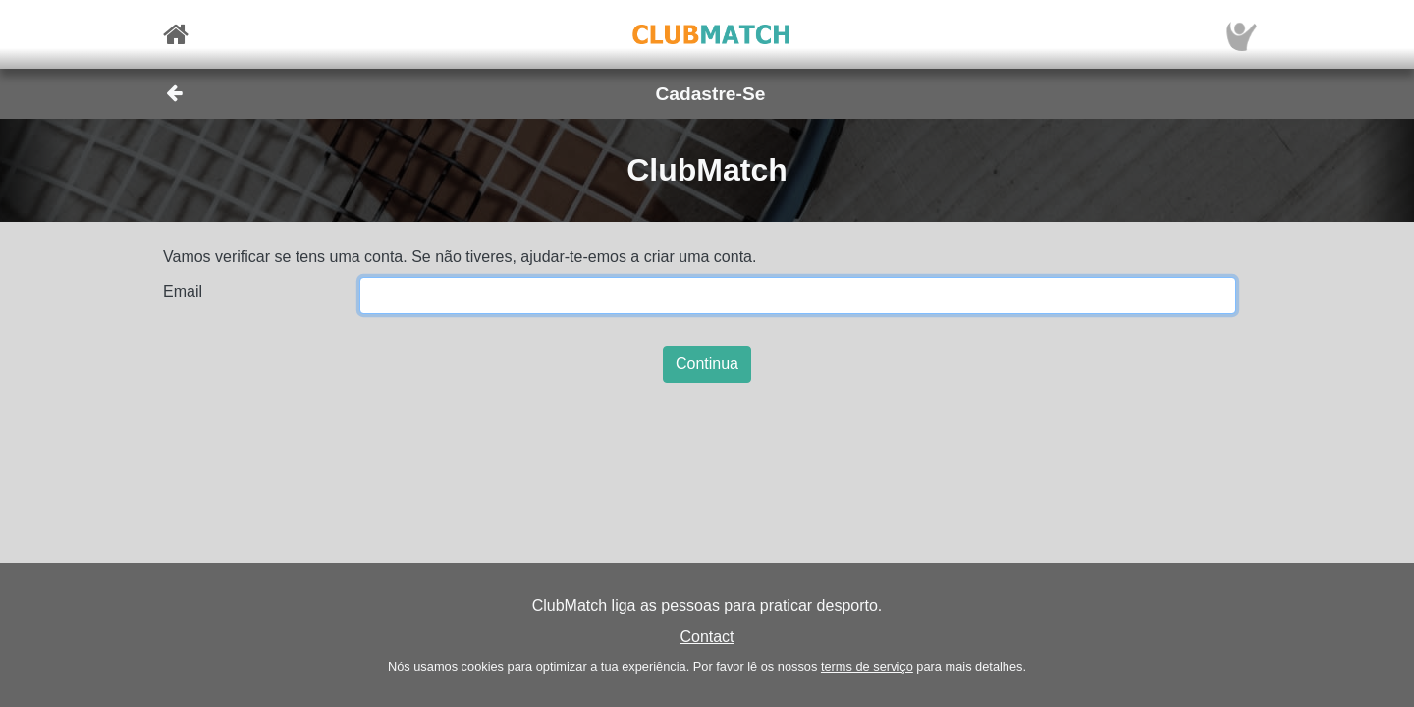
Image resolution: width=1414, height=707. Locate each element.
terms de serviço (867, 666)
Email (182, 291)
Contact (707, 636)
